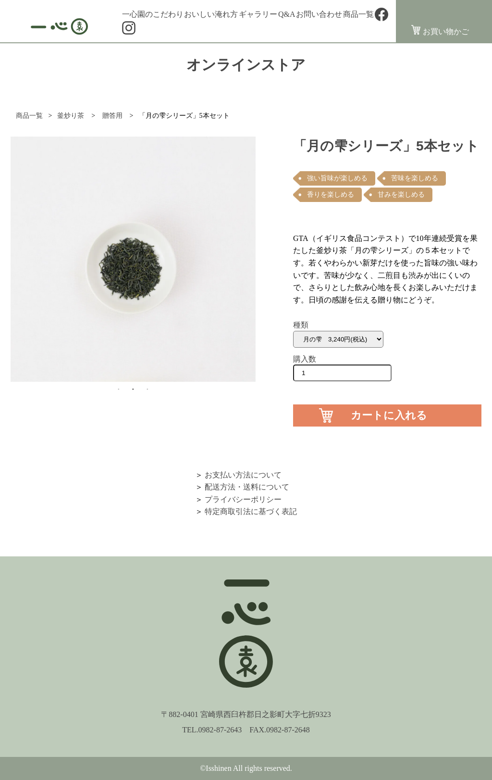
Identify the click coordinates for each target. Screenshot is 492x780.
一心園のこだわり (153, 14)
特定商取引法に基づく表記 (251, 511)
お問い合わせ (319, 14)
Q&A (286, 14)
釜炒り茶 (70, 115)
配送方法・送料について (247, 487)
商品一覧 (358, 14)
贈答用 (112, 115)
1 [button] (118, 389)
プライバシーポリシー (243, 499)
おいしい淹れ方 (211, 14)
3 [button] (147, 389)
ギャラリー (258, 14)
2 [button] (133, 389)
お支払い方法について (243, 475)
